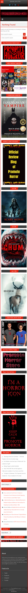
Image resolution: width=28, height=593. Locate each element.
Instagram (6, 578)
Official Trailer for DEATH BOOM (11, 466)
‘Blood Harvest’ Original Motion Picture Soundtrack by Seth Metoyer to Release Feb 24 (15, 517)
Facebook (6, 575)
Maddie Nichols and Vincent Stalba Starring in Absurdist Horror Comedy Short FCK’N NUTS (14, 510)
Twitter (5, 573)
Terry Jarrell (6, 493)
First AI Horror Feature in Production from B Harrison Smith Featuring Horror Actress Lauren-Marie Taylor (14, 495)
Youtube (6, 580)
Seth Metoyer (7, 514)
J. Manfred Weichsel (8, 500)
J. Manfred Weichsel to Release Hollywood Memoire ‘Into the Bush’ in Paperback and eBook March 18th (14, 503)
